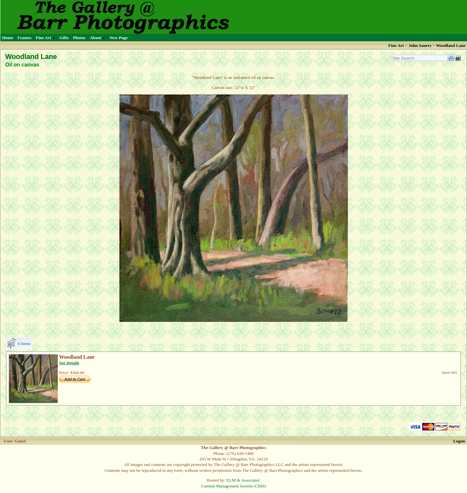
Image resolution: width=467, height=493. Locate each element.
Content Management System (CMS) (233, 486)
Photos (79, 37)
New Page (118, 37)
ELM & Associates (242, 480)
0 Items (24, 343)
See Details (69, 362)
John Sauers (420, 45)
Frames (25, 37)
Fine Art (44, 37)
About (95, 37)
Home (7, 37)
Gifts (64, 37)
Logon (459, 441)
